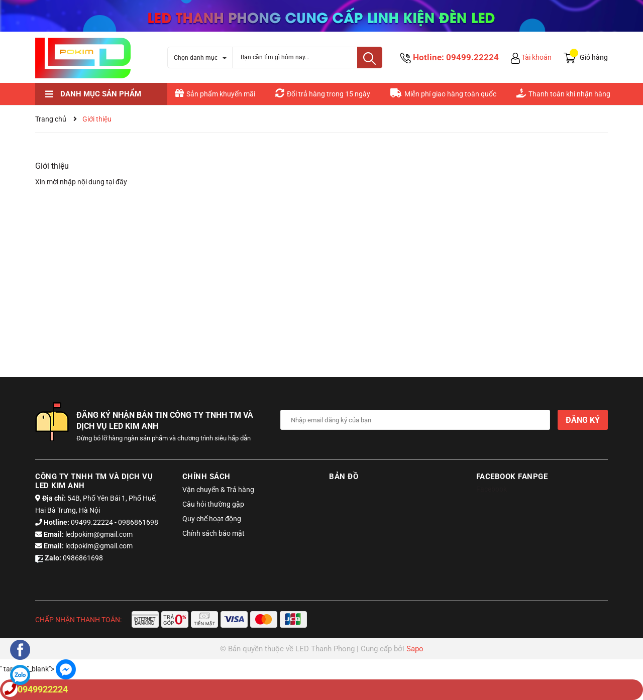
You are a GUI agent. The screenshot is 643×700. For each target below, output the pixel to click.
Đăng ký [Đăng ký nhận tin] (583, 420)
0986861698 (138, 522)
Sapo (414, 648)
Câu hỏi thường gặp (213, 504)
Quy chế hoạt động (211, 519)
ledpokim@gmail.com (99, 534)
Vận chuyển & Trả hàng (218, 490)
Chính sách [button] (206, 476)
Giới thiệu (52, 166)
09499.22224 (472, 57)
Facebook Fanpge (512, 476)
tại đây (116, 182)
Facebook (491, 489)
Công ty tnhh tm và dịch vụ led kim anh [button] (94, 481)
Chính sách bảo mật (213, 533)
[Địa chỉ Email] (415, 420)
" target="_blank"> (38, 669)
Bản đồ (343, 476)
